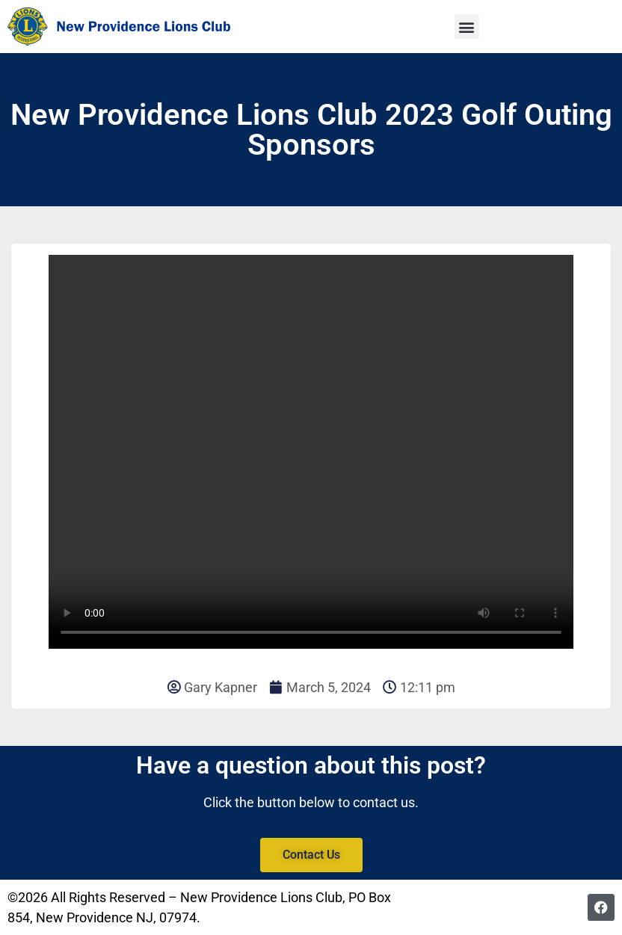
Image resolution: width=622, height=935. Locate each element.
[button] (467, 26)
